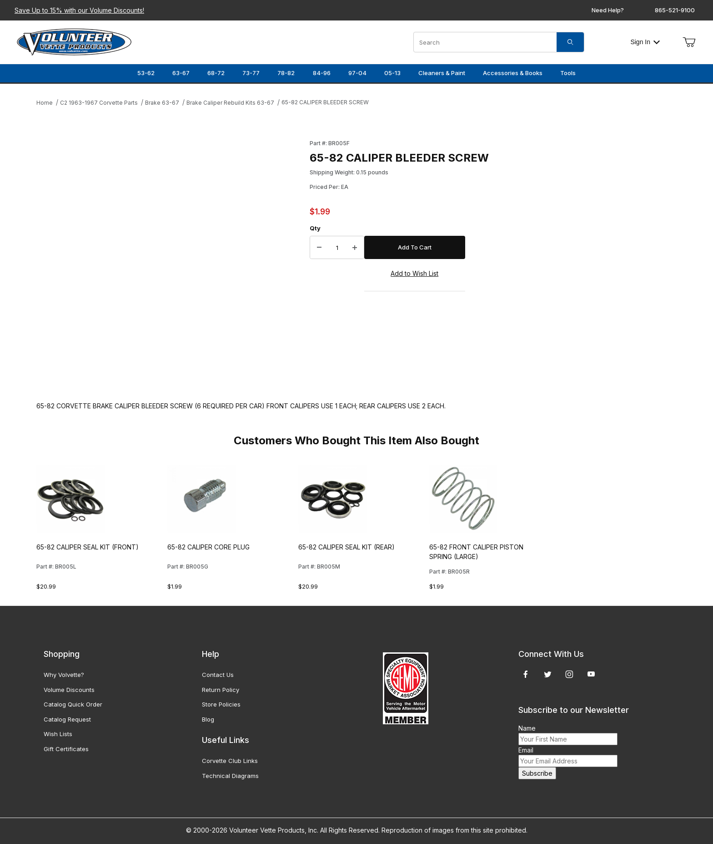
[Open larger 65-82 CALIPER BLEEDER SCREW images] (170, 261)
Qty (315, 228)
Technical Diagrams (230, 775)
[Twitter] (547, 674)
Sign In (645, 42)
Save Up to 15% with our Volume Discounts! (79, 10)
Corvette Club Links (230, 760)
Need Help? (608, 10)
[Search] (570, 42)
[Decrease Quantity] (319, 247)
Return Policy (220, 689)
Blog (208, 719)
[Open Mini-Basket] (688, 42)
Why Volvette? (64, 674)
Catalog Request (67, 719)
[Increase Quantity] (355, 247)
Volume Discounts (69, 689)
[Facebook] (525, 674)
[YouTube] (591, 674)
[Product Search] (485, 42)
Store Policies (221, 704)
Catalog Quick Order (73, 704)
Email (525, 750)
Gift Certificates (66, 748)
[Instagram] (569, 674)
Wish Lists (58, 733)
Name (527, 728)
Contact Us (218, 674)
